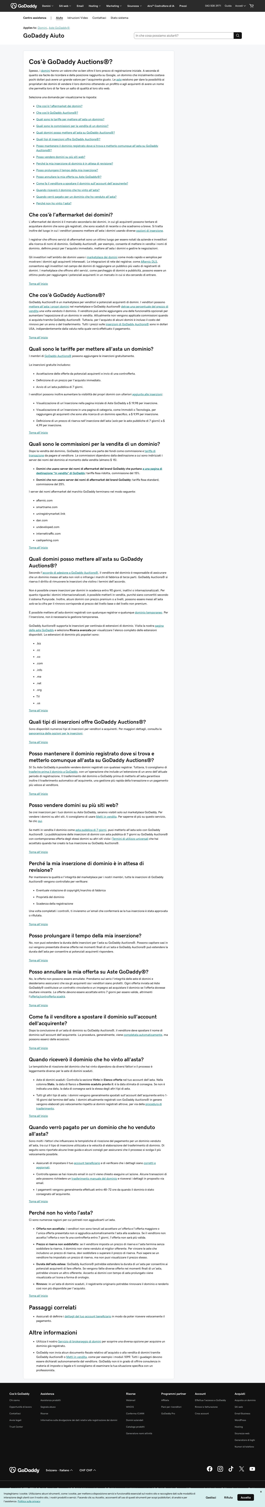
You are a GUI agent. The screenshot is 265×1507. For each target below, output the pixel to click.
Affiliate (165, 1400)
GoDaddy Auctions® (58, 355)
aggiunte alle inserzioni (147, 394)
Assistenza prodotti (50, 1400)
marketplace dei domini (102, 257)
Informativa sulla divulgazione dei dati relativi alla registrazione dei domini (78, 1420)
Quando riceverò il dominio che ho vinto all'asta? (68, 190)
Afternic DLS (149, 261)
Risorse (44, 1413)
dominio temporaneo (148, 612)
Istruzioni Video (77, 17)
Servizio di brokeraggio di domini (79, 1341)
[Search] (238, 35)
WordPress (240, 1420)
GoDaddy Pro (168, 1413)
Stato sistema (119, 17)
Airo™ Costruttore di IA (160, 6)
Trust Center (16, 1427)
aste (119, 79)
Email (80, 6)
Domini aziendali (134, 1420)
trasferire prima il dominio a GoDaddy (53, 771)
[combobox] (184, 35)
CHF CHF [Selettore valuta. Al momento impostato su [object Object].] (88, 1470)
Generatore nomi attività (139, 1433)
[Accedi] (241, 5)
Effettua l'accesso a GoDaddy (210, 1400)
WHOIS (130, 1407)
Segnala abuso (48, 1407)
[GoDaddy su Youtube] (252, 1471)
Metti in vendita (106, 816)
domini (45, 70)
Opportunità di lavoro (20, 1407)
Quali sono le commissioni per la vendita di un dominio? (72, 125)
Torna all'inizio (38, 283)
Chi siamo (14, 1400)
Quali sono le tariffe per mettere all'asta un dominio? (70, 119)
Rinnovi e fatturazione (206, 1407)
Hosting (239, 1427)
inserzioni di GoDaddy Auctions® (127, 324)
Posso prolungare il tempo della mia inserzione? (67, 170)
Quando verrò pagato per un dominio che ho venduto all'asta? (76, 196)
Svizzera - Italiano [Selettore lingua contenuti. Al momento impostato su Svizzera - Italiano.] (60, 1470)
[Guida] (228, 5)
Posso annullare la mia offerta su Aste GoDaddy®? (68, 176)
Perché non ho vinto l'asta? (53, 203)
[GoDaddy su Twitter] (241, 1471)
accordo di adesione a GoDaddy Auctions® (70, 572)
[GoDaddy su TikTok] (231, 1471)
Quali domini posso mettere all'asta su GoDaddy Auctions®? (75, 132)
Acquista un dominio (245, 1400)
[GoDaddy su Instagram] (220, 1471)
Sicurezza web (242, 1433)
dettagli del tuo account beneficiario (88, 1316)
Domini (42, 27)
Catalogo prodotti (135, 1427)
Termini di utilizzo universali (130, 838)
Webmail (130, 1400)
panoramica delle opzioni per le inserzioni (55, 733)
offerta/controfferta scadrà (47, 996)
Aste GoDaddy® (59, 27)
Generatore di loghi (245, 1440)
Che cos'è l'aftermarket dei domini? (59, 105)
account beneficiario (87, 1162)
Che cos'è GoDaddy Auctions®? (57, 112)
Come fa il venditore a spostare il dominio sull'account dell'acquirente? (82, 183)
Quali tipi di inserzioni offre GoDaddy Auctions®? (68, 139)
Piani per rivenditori (171, 1407)
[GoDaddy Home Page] (24, 1470)
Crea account (202, 1413)
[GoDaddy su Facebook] (209, 1471)
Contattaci (99, 17)
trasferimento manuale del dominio (94, 1178)
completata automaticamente (143, 1034)
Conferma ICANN (135, 1413)
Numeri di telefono (244, 1446)
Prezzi (183, 6)
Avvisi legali (15, 1420)
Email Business (242, 1413)
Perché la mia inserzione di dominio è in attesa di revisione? (74, 163)
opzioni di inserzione (149, 230)
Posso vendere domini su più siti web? (60, 156)
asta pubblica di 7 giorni (90, 829)
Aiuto (59, 17)
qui (40, 820)
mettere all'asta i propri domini (49, 306)
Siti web (239, 1407)
